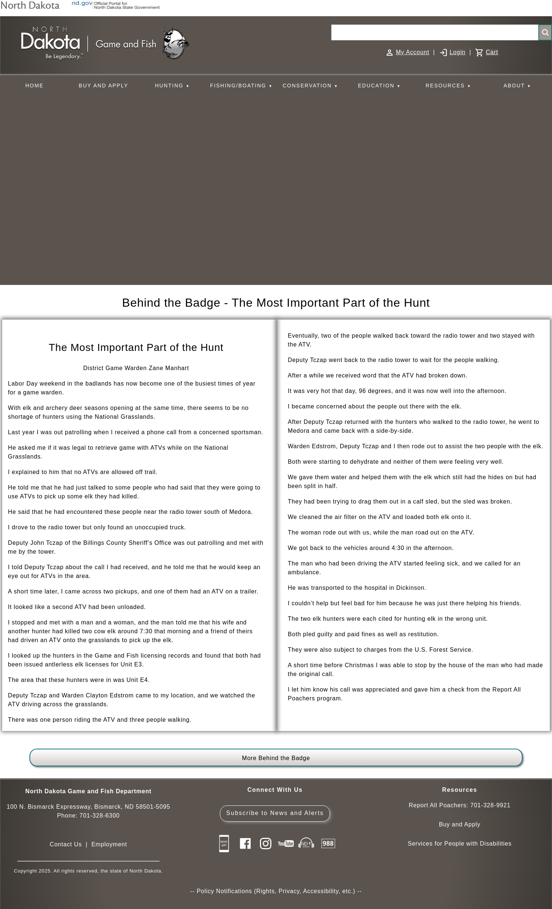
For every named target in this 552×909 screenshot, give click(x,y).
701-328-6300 (100, 815)
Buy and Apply (460, 824)
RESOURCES (448, 86)
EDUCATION (379, 86)
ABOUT (517, 86)
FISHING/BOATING (241, 86)
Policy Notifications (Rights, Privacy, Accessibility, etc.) (276, 891)
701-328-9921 (490, 805)
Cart (492, 52)
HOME (34, 85)
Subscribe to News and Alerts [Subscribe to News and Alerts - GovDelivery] (275, 813)
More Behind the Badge (276, 758)
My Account (412, 52)
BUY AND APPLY (103, 85)
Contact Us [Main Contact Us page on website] (66, 844)
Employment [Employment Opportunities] (109, 844)
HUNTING (172, 86)
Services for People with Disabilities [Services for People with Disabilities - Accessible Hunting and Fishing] (459, 843)
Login (457, 52)
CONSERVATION (310, 86)
